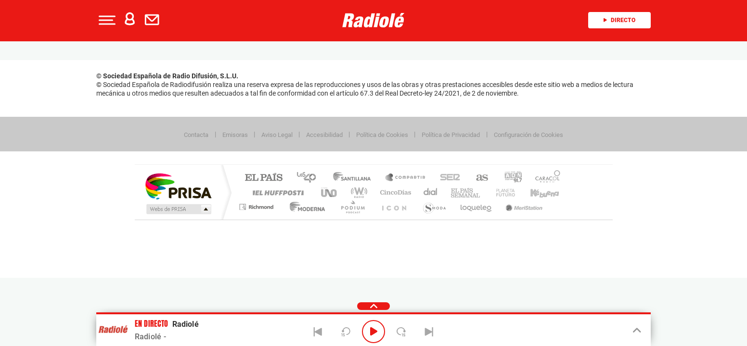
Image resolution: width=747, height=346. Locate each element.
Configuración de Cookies (528, 134)
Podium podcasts (352, 207)
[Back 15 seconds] (345, 331)
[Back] (318, 331)
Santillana (355, 178)
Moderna (305, 207)
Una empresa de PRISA (178, 185)
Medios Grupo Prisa (177, 209)
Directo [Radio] (619, 20)
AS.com (477, 178)
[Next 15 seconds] (401, 331)
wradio (357, 192)
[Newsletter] (154, 20)
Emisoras (235, 134)
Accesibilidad (324, 134)
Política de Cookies (382, 134)
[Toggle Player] (636, 330)
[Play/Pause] (373, 331)
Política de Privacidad (451, 134)
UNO (329, 192)
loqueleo (476, 207)
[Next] (428, 331)
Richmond (257, 207)
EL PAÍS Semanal (466, 192)
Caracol (545, 178)
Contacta (196, 134)
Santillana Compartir (406, 178)
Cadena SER (447, 178)
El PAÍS (263, 178)
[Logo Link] (373, 20)
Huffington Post (276, 192)
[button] (106, 20)
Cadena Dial (431, 192)
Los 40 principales (310, 178)
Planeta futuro (501, 192)
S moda (434, 207)
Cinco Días (394, 192)
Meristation (522, 207)
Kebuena (536, 192)
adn (509, 178)
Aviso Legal (277, 134)
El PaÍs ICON (393, 207)
